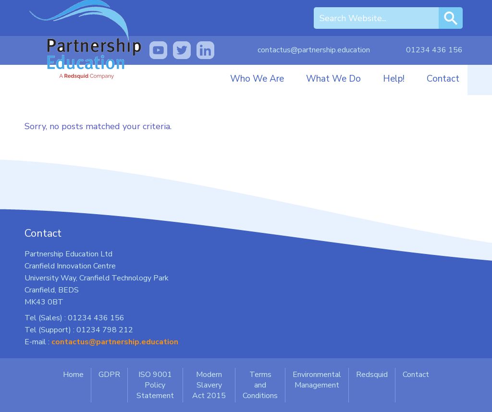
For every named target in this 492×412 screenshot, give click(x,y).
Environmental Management (317, 379)
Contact (443, 79)
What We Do (333, 79)
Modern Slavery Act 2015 (209, 385)
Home (73, 374)
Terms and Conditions (260, 385)
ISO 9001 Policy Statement (155, 385)
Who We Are (257, 79)
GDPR (109, 374)
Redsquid (372, 374)
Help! (394, 79)
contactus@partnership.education (314, 50)
